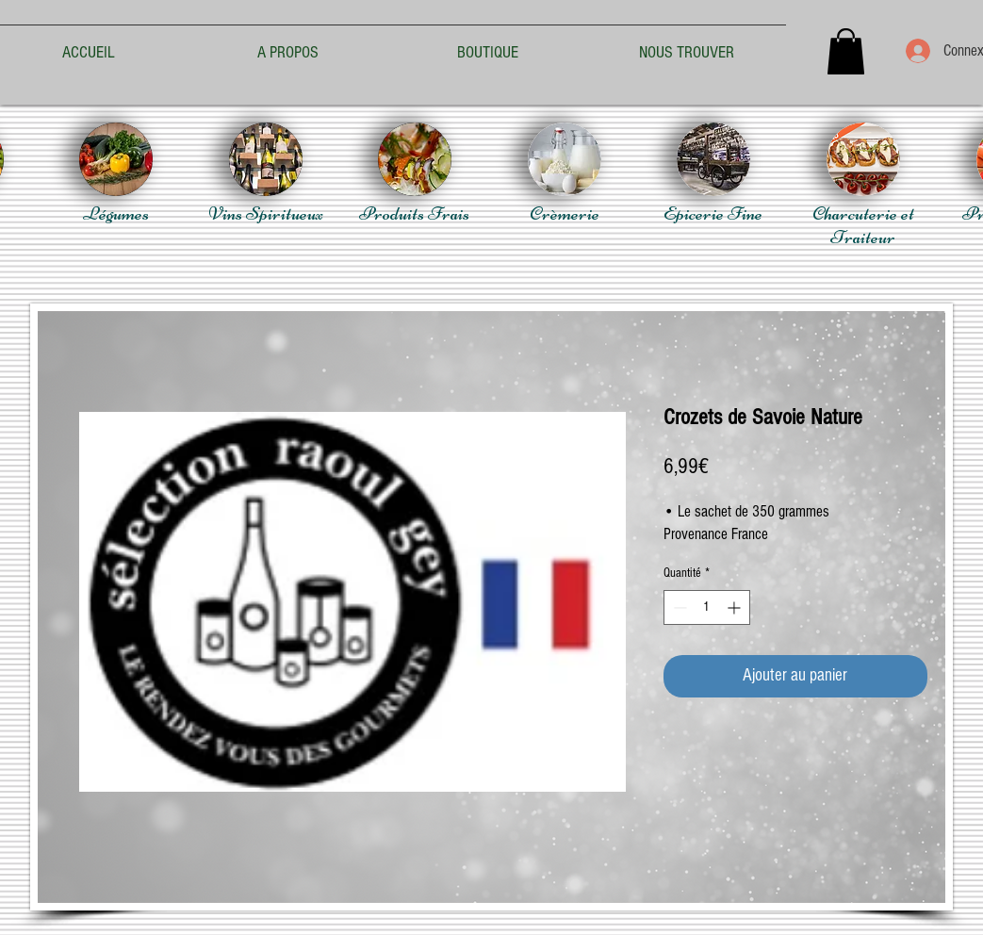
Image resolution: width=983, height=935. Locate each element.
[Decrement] (678, 607)
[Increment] (735, 607)
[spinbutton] (707, 607)
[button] (846, 51)
